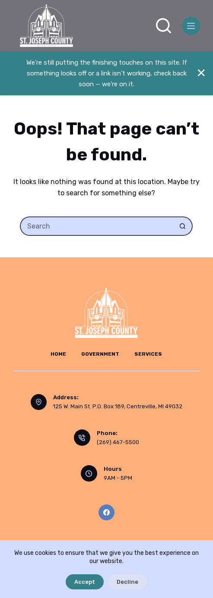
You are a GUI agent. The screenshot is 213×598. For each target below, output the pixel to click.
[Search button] (183, 226)
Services (148, 354)
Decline (127, 582)
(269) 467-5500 (118, 442)
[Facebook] (107, 512)
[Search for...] (96, 226)
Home (58, 354)
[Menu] (191, 26)
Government (100, 354)
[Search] (163, 25)
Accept (84, 582)
